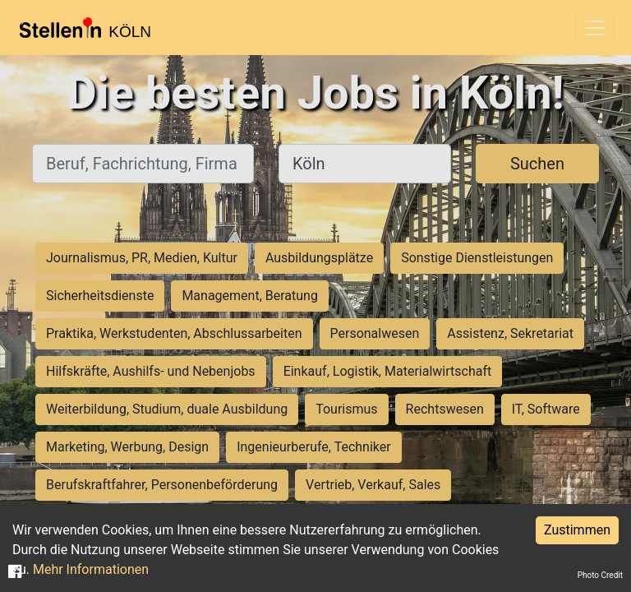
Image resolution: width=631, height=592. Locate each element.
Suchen (537, 163)
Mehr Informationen (91, 569)
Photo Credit (600, 575)
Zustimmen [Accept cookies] (577, 530)
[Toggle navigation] (595, 28)
